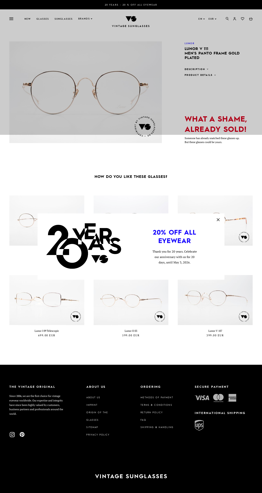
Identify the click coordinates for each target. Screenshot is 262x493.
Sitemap (92, 427)
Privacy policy (98, 434)
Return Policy (152, 412)
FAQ (143, 419)
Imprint (92, 404)
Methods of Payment (157, 397)
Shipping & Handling (157, 427)
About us (93, 397)
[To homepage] (131, 476)
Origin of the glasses (97, 416)
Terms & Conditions (156, 404)
